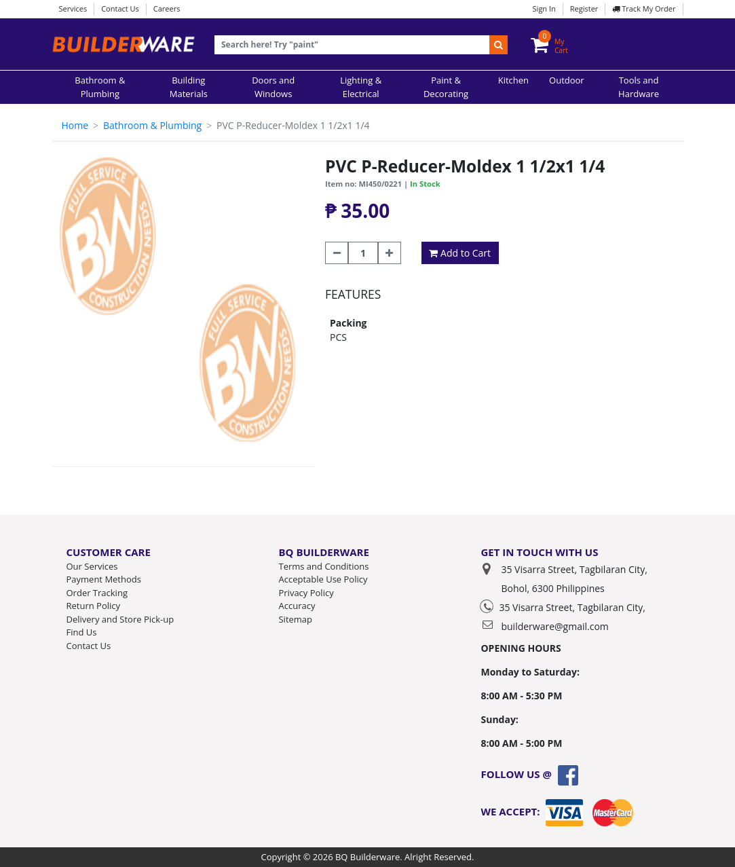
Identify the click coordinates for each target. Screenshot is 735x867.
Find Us (82, 632)
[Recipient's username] (352, 45)
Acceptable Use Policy (322, 579)
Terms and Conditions (323, 566)
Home (75, 125)
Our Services (92, 566)
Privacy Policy (305, 593)
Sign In (544, 8)
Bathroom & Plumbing (152, 125)
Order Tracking (97, 593)
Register (584, 8)
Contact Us (120, 8)
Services (73, 8)
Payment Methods (104, 579)
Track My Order (643, 8)
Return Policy (94, 605)
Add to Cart (460, 252)
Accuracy (296, 605)
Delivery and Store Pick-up (120, 619)
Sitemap (295, 619)
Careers (167, 8)
